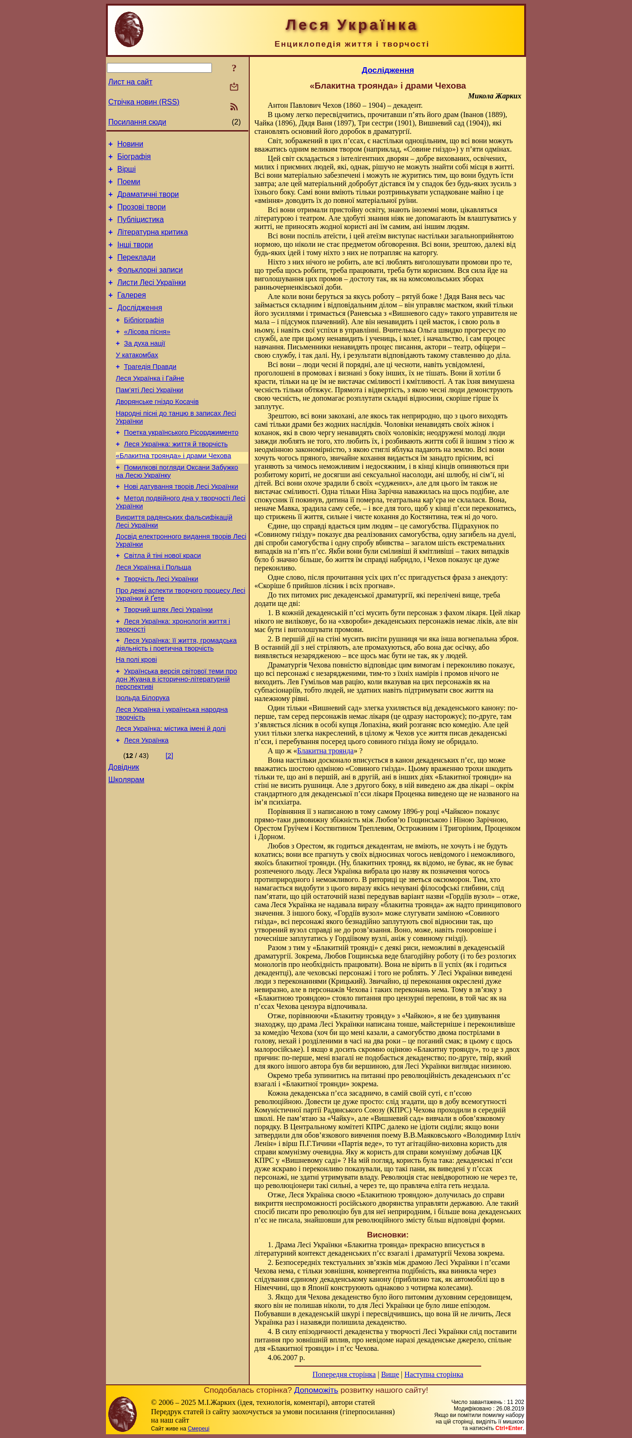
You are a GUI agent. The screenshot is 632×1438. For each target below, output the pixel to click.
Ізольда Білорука (142, 755)
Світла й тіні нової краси (162, 600)
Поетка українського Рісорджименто (181, 466)
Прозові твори (141, 215)
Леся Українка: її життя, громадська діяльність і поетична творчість (176, 697)
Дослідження (139, 327)
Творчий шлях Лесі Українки (168, 660)
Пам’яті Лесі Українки (149, 419)
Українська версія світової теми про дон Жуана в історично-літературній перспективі (176, 734)
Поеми (128, 187)
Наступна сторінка (433, 1374)
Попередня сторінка (344, 1374)
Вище (390, 1374)
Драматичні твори (148, 201)
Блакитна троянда (325, 751)
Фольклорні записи (150, 285)
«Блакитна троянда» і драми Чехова (173, 492)
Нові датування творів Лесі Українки (181, 525)
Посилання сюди (137, 122)
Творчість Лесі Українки (161, 626)
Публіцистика (140, 229)
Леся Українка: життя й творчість (176, 479)
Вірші (126, 173)
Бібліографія (144, 341)
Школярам (126, 844)
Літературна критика (152, 243)
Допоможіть (316, 1390)
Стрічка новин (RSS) (143, 102)
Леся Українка (146, 802)
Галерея (131, 313)
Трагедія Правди (150, 393)
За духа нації (144, 367)
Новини (130, 145)
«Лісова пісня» (147, 354)
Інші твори (135, 257)
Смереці (198, 1428)
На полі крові (136, 714)
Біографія (134, 159)
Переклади (136, 271)
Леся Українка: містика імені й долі (171, 788)
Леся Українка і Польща (153, 613)
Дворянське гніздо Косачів (157, 432)
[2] (169, 817)
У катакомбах (137, 380)
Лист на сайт (130, 82)
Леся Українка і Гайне (150, 406)
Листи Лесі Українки (151, 299)
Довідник (123, 830)
